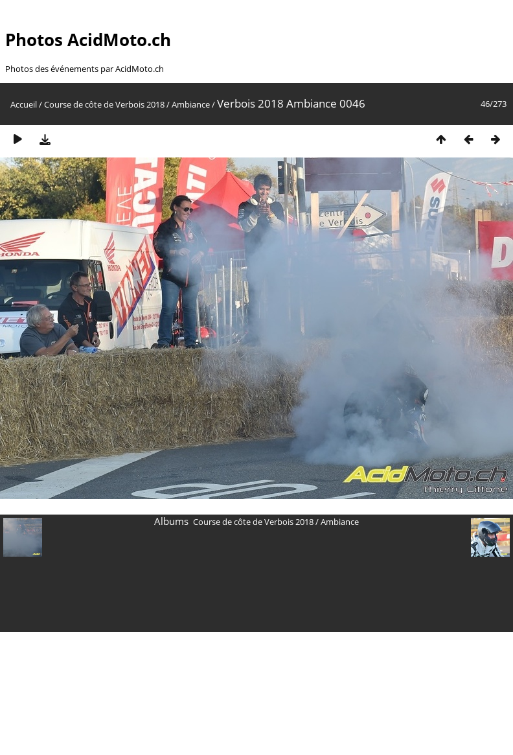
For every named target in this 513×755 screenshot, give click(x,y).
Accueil (23, 104)
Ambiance (191, 104)
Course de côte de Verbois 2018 (104, 104)
